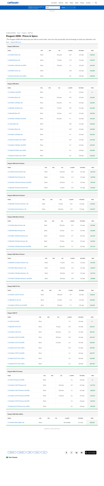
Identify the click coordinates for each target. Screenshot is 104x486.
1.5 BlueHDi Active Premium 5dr (16, 177)
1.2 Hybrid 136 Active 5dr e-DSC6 (17, 76)
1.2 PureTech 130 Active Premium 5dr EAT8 (19, 182)
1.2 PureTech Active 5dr (14, 55)
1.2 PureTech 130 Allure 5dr (15, 102)
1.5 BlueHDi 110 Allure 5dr (15, 108)
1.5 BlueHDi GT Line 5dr (14, 300)
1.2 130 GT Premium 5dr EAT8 (16, 380)
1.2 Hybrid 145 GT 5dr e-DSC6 (16, 363)
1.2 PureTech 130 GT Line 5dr (16, 294)
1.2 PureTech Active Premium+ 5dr (17, 209)
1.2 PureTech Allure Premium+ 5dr (17, 268)
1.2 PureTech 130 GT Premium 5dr (17, 385)
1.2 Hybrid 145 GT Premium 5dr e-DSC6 (19, 406)
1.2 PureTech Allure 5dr (14, 97)
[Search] (96, 2)
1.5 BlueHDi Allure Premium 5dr (16, 230)
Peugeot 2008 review (16, 42)
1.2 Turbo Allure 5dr (13, 124)
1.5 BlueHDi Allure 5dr (14, 113)
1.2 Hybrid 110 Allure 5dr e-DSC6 (17, 140)
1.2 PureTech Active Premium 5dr (17, 172)
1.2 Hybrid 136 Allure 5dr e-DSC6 (17, 150)
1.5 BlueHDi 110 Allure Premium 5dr (18, 241)
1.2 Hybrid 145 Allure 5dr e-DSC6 (17, 155)
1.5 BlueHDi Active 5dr (14, 60)
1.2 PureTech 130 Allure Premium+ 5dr (18, 273)
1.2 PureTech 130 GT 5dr (14, 332)
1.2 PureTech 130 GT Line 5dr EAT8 (17, 305)
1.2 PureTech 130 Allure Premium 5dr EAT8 (19, 246)
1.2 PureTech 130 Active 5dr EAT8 (17, 65)
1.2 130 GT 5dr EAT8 (13, 321)
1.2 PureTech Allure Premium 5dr (16, 225)
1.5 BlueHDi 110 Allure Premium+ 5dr (18, 262)
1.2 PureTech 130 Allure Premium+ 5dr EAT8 (20, 278)
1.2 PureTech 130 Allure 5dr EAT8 (17, 118)
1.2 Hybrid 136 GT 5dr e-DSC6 (16, 358)
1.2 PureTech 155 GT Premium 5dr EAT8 (18, 395)
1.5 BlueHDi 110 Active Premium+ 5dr (18, 204)
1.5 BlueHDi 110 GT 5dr (14, 326)
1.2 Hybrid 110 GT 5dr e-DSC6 (16, 348)
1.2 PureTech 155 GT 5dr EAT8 (16, 342)
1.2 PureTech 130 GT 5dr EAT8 (16, 337)
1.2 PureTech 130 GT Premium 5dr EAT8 (18, 390)
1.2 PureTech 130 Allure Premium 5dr (18, 236)
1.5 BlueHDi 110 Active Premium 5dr (18, 187)
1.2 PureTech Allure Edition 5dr (16, 422)
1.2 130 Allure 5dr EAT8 (14, 92)
